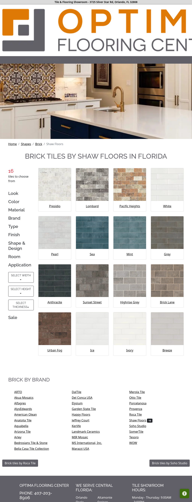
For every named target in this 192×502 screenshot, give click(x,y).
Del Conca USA (85, 398)
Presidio (54, 206)
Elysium (80, 403)
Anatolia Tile (26, 420)
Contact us (157, 60)
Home (29, 60)
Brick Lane (167, 302)
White (167, 206)
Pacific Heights (129, 206)
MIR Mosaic (83, 437)
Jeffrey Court (84, 420)
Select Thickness (20, 305)
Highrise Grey (129, 302)
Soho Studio (140, 426)
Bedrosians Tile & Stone (33, 443)
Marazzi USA (83, 449)
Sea (92, 254)
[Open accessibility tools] (184, 493)
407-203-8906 (36, 495)
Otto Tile (137, 398)
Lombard (92, 206)
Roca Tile (138, 414)
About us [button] (129, 60)
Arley (21, 437)
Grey (167, 254)
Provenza (138, 409)
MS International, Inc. (89, 443)
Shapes (26, 144)
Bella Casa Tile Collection (34, 449)
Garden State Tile (87, 409)
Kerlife (79, 426)
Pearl (54, 254)
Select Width (21, 275)
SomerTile (139, 432)
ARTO (21, 392)
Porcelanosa (140, 403)
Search (106, 60)
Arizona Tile (25, 432)
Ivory (129, 350)
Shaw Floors (140, 420)
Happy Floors (83, 414)
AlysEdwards (25, 409)
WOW (135, 443)
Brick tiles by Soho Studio (169, 463)
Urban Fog (54, 350)
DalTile (80, 392)
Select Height (21, 289)
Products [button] (51, 60)
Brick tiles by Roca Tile (20, 463)
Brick (38, 144)
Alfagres (23, 403)
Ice (92, 350)
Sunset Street (92, 302)
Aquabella (23, 426)
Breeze (167, 350)
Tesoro (137, 437)
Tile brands (81, 60)
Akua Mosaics (27, 398)
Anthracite (54, 302)
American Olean (28, 414)
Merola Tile (139, 392)
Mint (130, 254)
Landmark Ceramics (88, 432)
